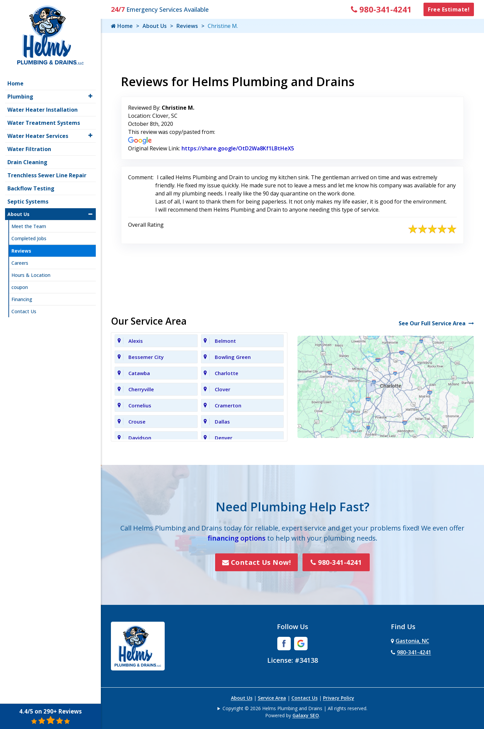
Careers (19, 263)
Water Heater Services (37, 136)
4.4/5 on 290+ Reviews (50, 716)
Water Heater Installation (42, 109)
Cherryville (141, 389)
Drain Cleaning (27, 162)
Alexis (135, 340)
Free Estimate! (449, 9)
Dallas (222, 421)
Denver (223, 437)
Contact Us (304, 698)
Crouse (137, 421)
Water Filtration (29, 149)
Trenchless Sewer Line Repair (46, 175)
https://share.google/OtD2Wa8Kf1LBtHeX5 (238, 148)
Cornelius (139, 405)
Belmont (225, 340)
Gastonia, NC (410, 641)
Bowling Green (233, 357)
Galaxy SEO (305, 715)
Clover (222, 389)
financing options (237, 538)
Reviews (187, 26)
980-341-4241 (381, 9)
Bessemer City (146, 357)
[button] (90, 96)
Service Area (272, 698)
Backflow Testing (30, 188)
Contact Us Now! (256, 562)
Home (122, 26)
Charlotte (226, 373)
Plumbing (20, 96)
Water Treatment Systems (43, 122)
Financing (21, 299)
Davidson (139, 437)
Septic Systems (27, 201)
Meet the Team (28, 226)
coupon (19, 287)
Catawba (139, 373)
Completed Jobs (28, 238)
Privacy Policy (338, 698)
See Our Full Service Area (436, 323)
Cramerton (228, 405)
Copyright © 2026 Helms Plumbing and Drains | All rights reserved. (295, 708)
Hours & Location (30, 275)
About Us (155, 26)
